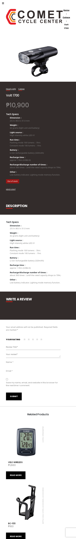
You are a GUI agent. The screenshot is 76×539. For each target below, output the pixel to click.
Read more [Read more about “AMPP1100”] (48, 519)
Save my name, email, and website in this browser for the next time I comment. (32, 384)
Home (66, 10)
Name (9, 362)
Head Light (11, 89)
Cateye (66, 17)
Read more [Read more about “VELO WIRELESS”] (16, 466)
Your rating (13, 339)
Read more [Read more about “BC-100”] (48, 466)
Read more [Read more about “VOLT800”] (16, 519)
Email (9, 371)
